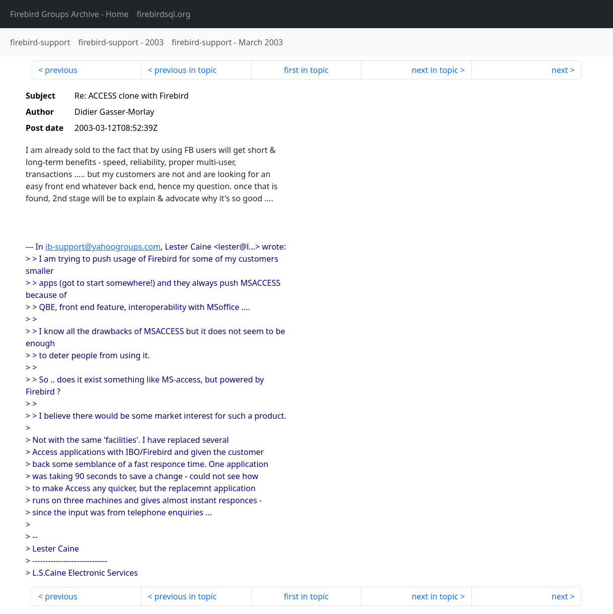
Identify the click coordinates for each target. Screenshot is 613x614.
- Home (69, 14)
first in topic (306, 69)
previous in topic (186, 69)
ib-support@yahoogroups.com (103, 246)
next (560, 69)
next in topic (435, 69)
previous (61, 69)
